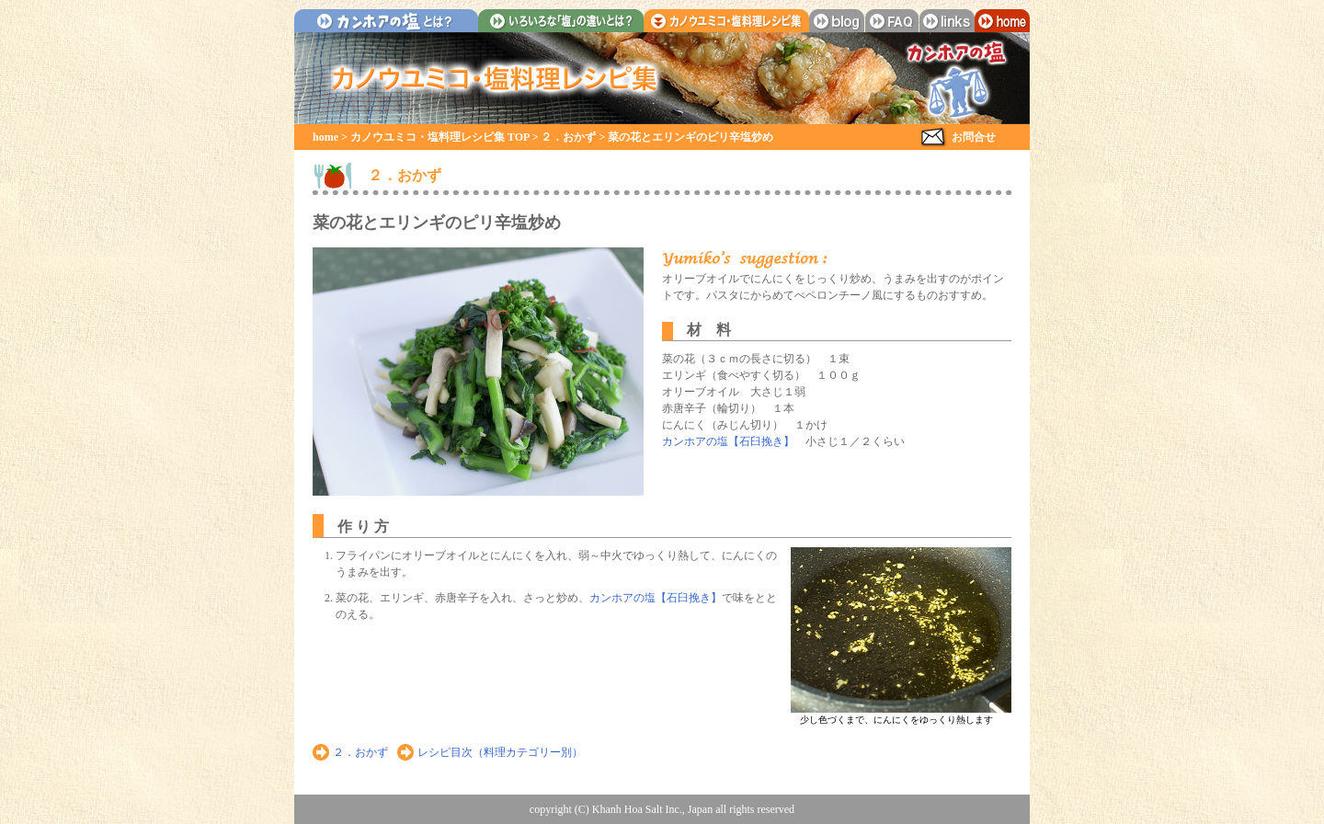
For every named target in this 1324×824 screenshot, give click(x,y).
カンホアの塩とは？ (386, 20)
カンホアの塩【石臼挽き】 (728, 441)
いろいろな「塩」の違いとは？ (561, 20)
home (1002, 20)
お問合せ (974, 137)
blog (836, 20)
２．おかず (568, 137)
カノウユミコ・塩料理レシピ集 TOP (440, 137)
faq (891, 20)
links (947, 20)
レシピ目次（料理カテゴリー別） (500, 752)
